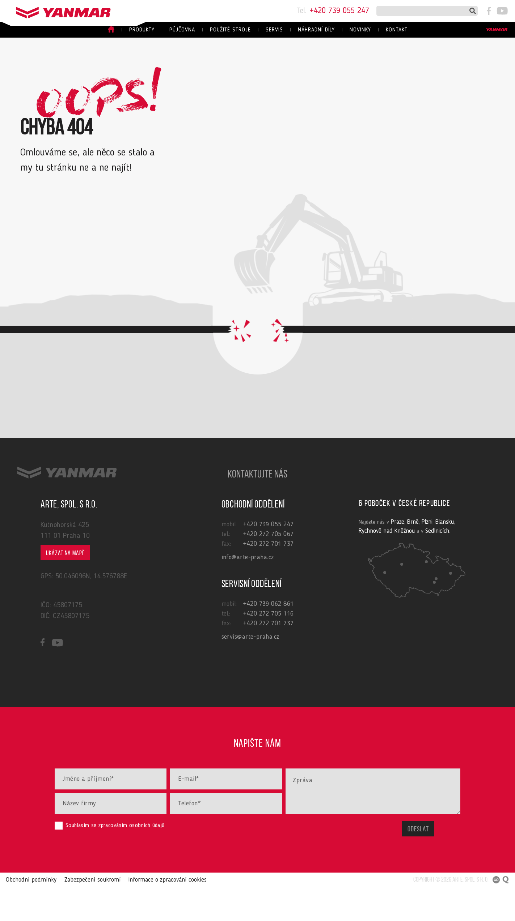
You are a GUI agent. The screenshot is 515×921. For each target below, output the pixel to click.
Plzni (424, 555)
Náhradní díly (316, 30)
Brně (411, 555)
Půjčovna (182, 30)
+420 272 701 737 (268, 577)
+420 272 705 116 (268, 647)
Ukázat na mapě (65, 586)
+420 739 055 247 (333, 11)
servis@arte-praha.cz (250, 670)
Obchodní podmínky (27, 913)
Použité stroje (230, 30)
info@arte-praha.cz (247, 590)
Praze (397, 555)
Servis (274, 30)
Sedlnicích (407, 564)
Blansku (439, 555)
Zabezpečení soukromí (84, 913)
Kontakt (397, 30)
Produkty (142, 30)
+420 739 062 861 (268, 637)
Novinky (360, 30)
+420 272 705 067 (268, 567)
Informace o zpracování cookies (154, 913)
